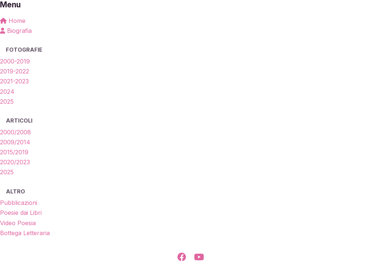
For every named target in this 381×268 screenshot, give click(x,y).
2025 (7, 101)
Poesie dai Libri (21, 212)
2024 (7, 91)
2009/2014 (15, 142)
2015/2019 (14, 152)
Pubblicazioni (18, 202)
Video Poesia (18, 223)
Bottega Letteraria (25, 233)
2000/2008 (15, 132)
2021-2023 (14, 81)
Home (12, 20)
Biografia (16, 30)
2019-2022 (14, 71)
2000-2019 (15, 61)
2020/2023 (15, 162)
